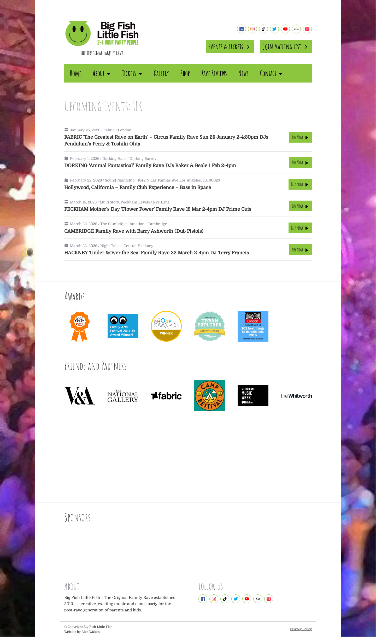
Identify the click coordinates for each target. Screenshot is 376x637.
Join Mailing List (286, 46)
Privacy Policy (301, 629)
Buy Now (300, 137)
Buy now (300, 184)
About (102, 73)
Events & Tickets (229, 46)
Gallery (161, 73)
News (243, 73)
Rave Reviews (214, 73)
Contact (271, 73)
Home (75, 73)
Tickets (132, 73)
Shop (185, 73)
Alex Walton (90, 632)
